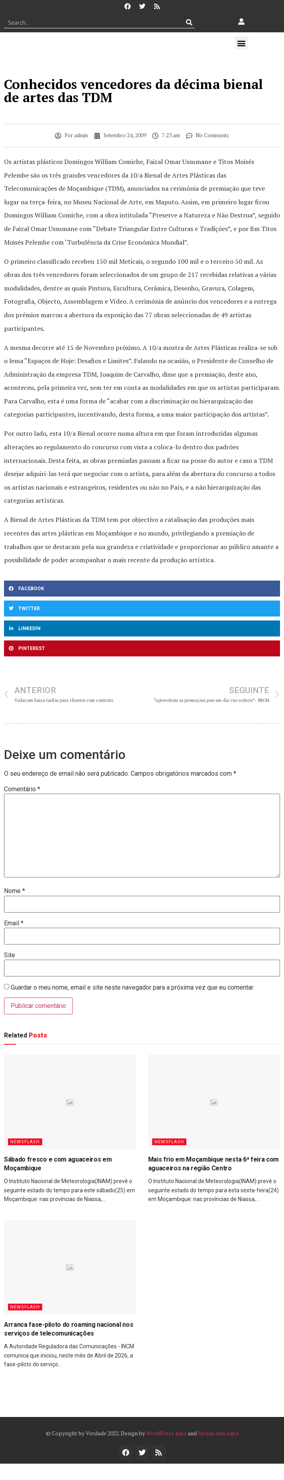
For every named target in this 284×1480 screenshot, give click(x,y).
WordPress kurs (166, 1433)
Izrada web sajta (218, 1433)
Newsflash (25, 1141)
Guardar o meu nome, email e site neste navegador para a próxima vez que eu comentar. (132, 987)
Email (14, 923)
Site (9, 955)
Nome (14, 891)
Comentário (22, 789)
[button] (241, 42)
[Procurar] (189, 22)
